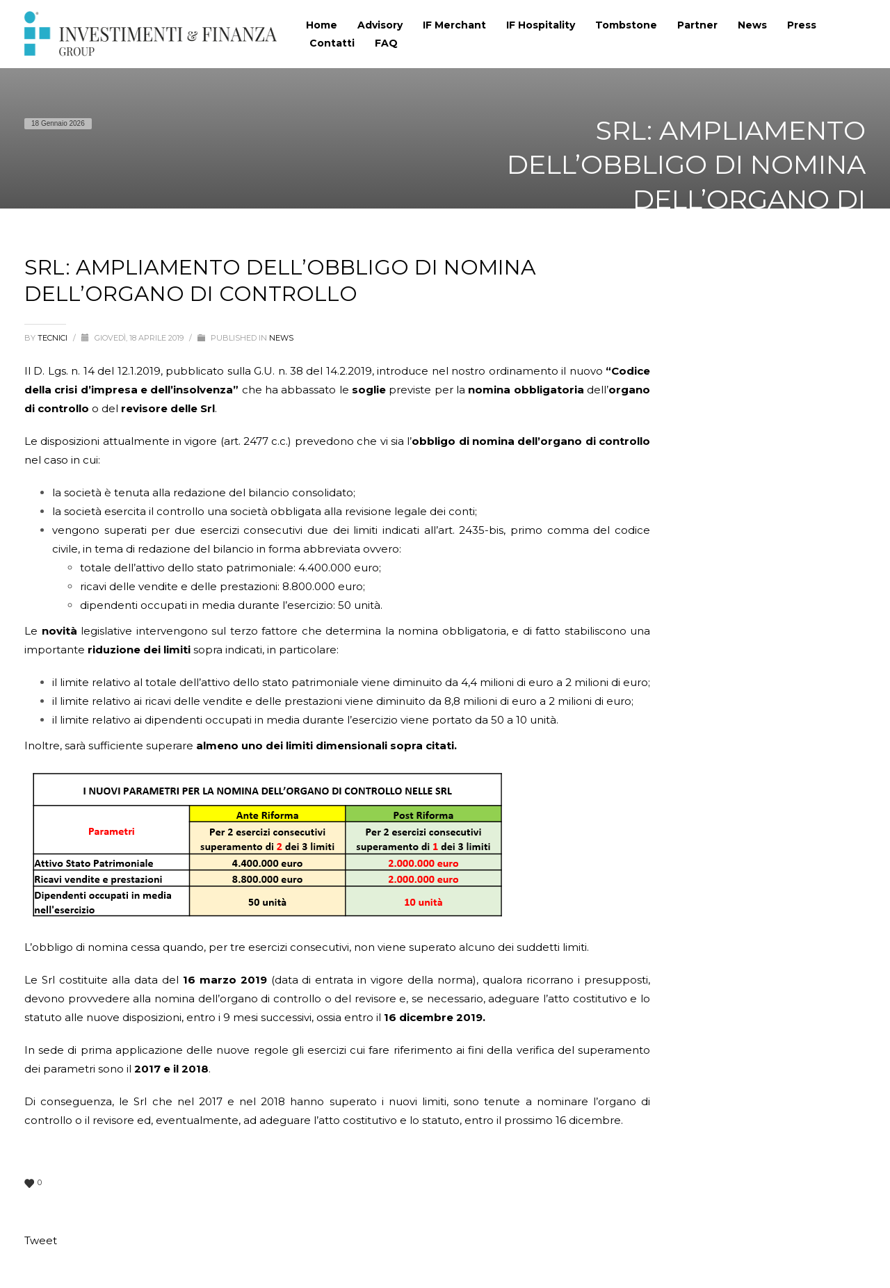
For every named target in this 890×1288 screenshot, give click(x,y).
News (281, 338)
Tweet (40, 1240)
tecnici (54, 338)
